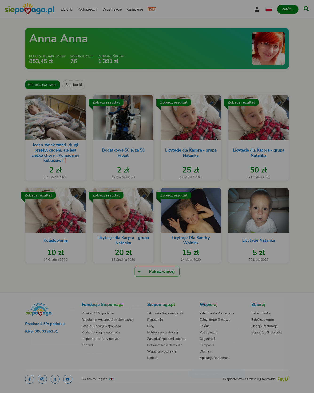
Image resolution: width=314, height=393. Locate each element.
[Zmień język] (54, 300)
